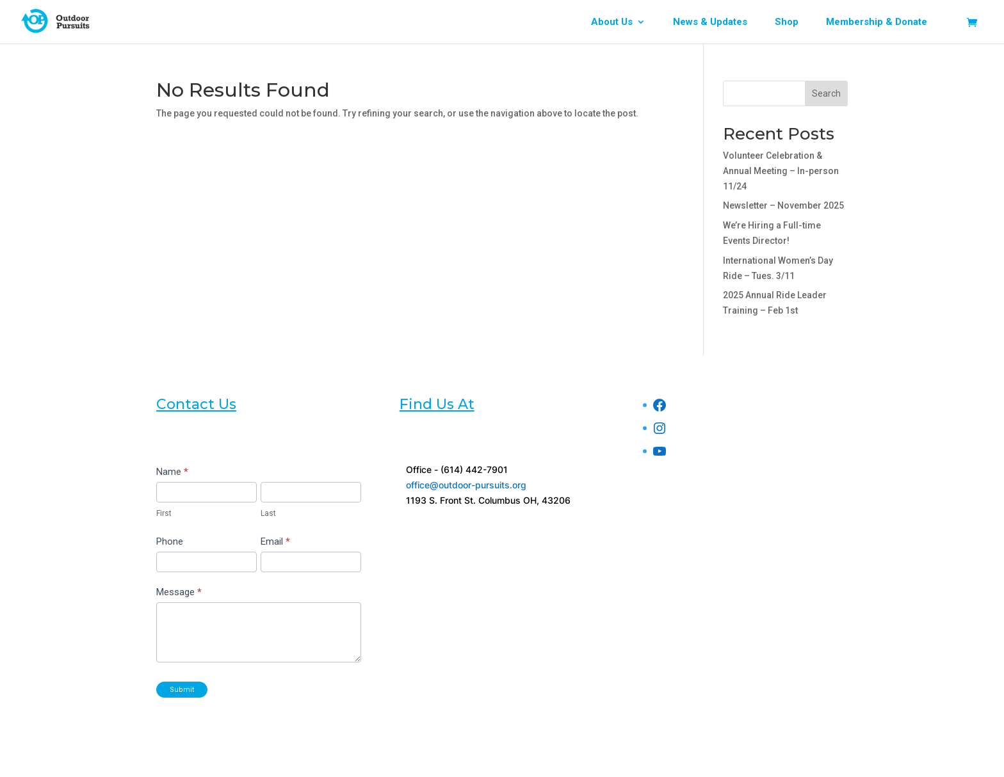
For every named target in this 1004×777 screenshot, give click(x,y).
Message (179, 592)
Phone (169, 541)
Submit (182, 689)
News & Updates (710, 22)
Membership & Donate (876, 22)
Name (172, 471)
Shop (786, 22)
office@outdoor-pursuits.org (466, 484)
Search (826, 93)
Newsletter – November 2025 (783, 205)
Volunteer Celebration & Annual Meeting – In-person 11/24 (781, 170)
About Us (612, 22)
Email (275, 541)
